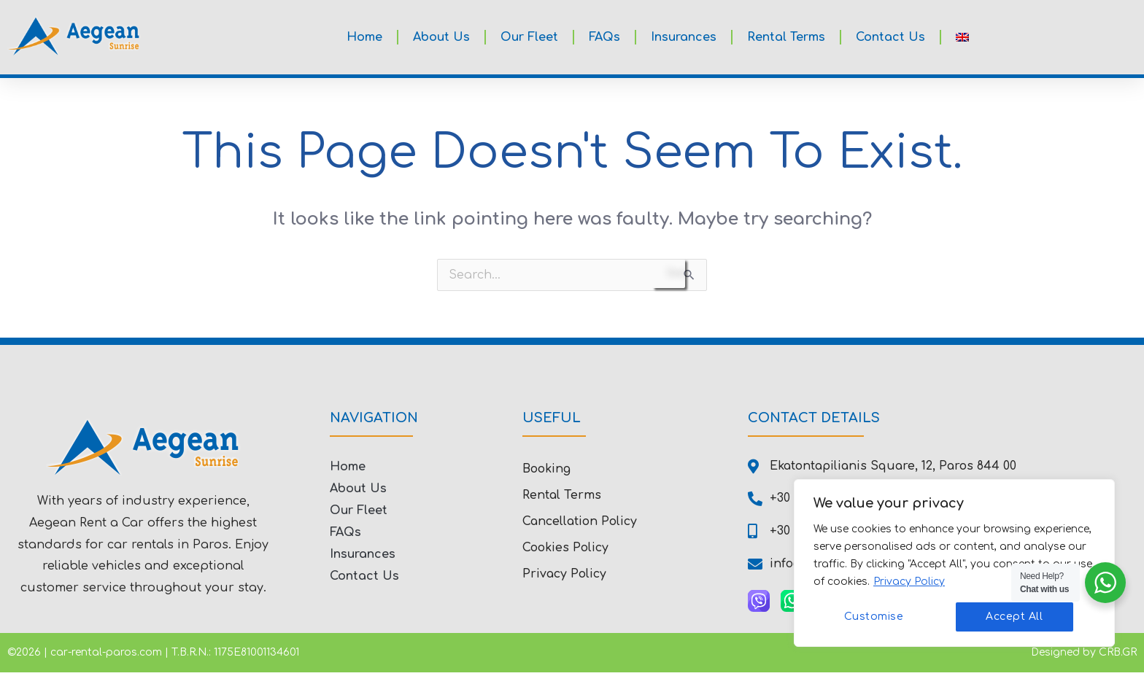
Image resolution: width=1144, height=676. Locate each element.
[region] (954, 563)
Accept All (1014, 616)
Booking (546, 472)
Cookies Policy (565, 551)
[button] (962, 37)
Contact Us (890, 37)
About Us (441, 37)
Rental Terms (786, 37)
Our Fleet (529, 37)
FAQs (604, 37)
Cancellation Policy (579, 525)
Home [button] (364, 37)
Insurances (683, 37)
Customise (874, 616)
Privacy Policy (909, 581)
